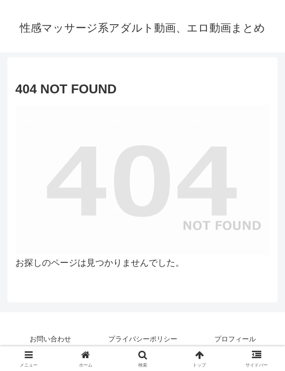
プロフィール (235, 339)
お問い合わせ (50, 339)
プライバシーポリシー (142, 339)
